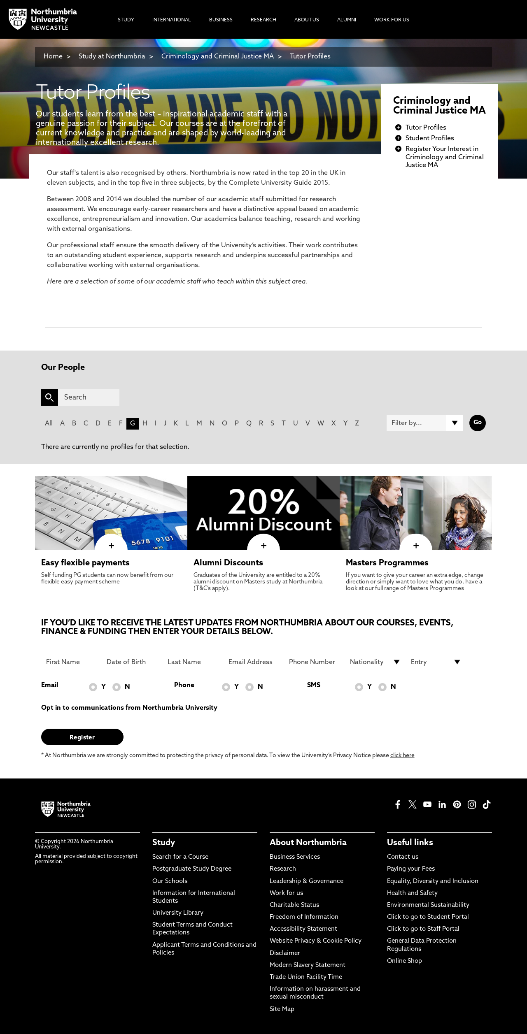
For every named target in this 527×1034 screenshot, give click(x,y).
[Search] (88, 397)
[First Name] (71, 662)
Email (49, 685)
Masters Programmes (387, 563)
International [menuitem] (171, 20)
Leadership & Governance (306, 881)
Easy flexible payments (85, 563)
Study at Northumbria (112, 56)
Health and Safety (412, 893)
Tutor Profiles (310, 56)
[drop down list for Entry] (436, 662)
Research (283, 869)
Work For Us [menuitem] (391, 20)
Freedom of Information (304, 917)
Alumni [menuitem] (346, 20)
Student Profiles (430, 138)
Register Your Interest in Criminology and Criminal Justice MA (445, 157)
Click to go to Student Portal (428, 917)
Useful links (410, 843)
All (49, 424)
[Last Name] (193, 662)
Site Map (282, 1009)
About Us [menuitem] (306, 20)
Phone (184, 685)
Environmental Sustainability (428, 905)
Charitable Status (294, 905)
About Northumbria (308, 843)
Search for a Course (180, 857)
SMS (313, 685)
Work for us (286, 893)
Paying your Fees (411, 869)
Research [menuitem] (263, 20)
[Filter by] (425, 423)
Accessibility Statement (303, 929)
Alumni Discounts (228, 563)
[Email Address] (254, 662)
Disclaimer (285, 953)
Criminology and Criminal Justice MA (217, 56)
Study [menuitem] (126, 20)
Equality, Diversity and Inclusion (432, 881)
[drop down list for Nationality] (375, 662)
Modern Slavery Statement (307, 965)
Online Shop (404, 961)
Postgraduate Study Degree (191, 869)
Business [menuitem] (221, 20)
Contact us (402, 857)
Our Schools (169, 881)
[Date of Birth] (132, 662)
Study (163, 843)
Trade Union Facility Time (306, 977)
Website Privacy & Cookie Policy (315, 941)
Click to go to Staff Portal (423, 929)
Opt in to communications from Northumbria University (129, 708)
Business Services (295, 857)
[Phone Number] (314, 662)
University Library (177, 913)
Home (53, 56)
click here (402, 756)
